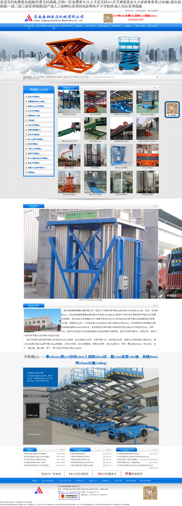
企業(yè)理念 (118, 480)
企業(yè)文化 (93, 480)
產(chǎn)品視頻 (103, 26)
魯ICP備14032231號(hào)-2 (99, 495)
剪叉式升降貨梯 (32, 135)
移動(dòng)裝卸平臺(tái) (35, 168)
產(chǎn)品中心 (91, 26)
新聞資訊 (128, 26)
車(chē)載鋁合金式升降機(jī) (36, 158)
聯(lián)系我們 (141, 10)
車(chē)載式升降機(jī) (34, 139)
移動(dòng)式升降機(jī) (54, 27)
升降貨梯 (78, 26)
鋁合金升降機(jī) (32, 125)
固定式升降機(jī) (42, 26)
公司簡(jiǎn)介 (129, 10)
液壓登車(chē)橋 (66, 26)
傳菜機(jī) (30, 172)
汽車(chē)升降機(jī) (33, 149)
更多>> (155, 87)
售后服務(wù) (105, 480)
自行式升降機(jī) (32, 111)
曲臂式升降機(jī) (32, 153)
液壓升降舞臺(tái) (33, 130)
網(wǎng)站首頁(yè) (29, 27)
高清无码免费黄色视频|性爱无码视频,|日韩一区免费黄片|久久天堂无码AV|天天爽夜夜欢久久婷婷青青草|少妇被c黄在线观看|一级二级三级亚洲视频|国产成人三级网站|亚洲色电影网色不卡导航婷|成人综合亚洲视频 (64, 504)
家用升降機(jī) (31, 144)
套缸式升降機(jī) (32, 163)
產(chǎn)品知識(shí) (48, 480)
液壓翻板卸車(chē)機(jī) (54, 77)
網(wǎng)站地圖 (153, 10)
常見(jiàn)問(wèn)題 (64, 480)
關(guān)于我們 (140, 26)
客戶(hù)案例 (116, 26)
